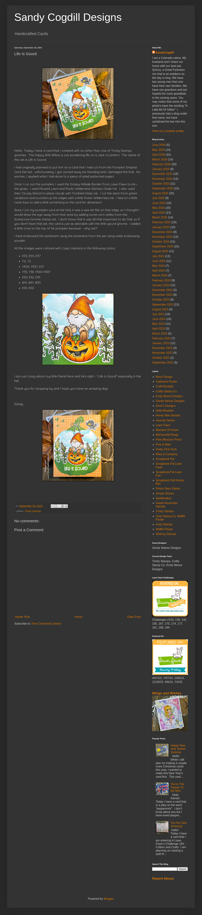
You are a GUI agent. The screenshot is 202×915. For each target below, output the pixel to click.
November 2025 (162, 178)
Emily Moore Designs (169, 396)
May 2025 (158, 207)
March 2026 (159, 159)
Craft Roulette (164, 386)
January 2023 (160, 343)
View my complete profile (168, 130)
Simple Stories (165, 493)
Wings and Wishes (167, 693)
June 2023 (159, 318)
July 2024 (158, 256)
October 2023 (160, 299)
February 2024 (161, 280)
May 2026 (158, 149)
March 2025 (159, 217)
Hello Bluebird (165, 410)
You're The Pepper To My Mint (177, 787)
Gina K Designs (165, 405)
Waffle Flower (164, 529)
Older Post (134, 616)
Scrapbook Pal (165, 458)
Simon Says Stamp (168, 488)
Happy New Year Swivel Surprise (177, 749)
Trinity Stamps (33, 511)
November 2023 (162, 294)
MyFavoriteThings (167, 434)
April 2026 (158, 154)
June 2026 (159, 144)
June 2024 (159, 260)
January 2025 (160, 227)
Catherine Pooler (166, 381)
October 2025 (160, 183)
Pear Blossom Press (169, 439)
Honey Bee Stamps (168, 415)
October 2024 (160, 241)
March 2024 (159, 275)
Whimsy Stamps (166, 533)
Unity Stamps (164, 524)
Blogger (108, 898)
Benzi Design (164, 376)
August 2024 (160, 251)
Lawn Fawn (163, 425)
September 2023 (162, 304)
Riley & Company (167, 454)
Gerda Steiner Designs (170, 400)
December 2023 (162, 289)
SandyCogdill (165, 52)
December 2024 (162, 232)
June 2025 (159, 203)
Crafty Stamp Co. (167, 391)
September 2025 (162, 188)
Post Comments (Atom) (46, 623)
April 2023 (158, 328)
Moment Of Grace (167, 429)
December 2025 (162, 173)
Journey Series (165, 420)
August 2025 (160, 193)
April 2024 (158, 270)
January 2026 (160, 169)
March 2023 (159, 333)
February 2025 (161, 222)
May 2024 (158, 265)
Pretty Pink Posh (166, 449)
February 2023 (161, 338)
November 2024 (162, 236)
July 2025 (158, 198)
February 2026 (161, 164)
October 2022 (160, 357)
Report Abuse (163, 878)
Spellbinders (163, 498)
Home (78, 616)
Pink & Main (163, 444)
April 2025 (158, 212)
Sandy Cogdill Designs (68, 17)
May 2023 (158, 323)
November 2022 (162, 352)
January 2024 (160, 285)
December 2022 (162, 347)
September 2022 (162, 362)
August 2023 (160, 309)
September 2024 (162, 246)
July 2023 (158, 314)
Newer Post (22, 616)
